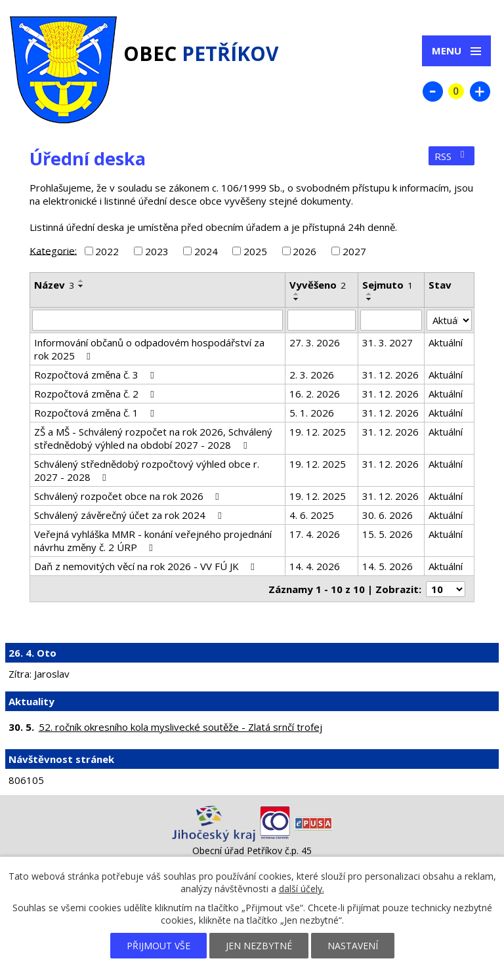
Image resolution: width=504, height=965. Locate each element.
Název (54, 284)
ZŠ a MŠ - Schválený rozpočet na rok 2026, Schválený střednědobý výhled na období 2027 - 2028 (153, 438)
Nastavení (352, 945)
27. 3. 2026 (314, 342)
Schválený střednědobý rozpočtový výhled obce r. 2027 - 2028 (146, 470)
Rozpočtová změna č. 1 (96, 412)
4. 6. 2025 (311, 515)
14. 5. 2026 (387, 566)
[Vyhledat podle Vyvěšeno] (321, 320)
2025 (255, 251)
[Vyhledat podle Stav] (449, 320)
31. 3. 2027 (387, 342)
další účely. (301, 888)
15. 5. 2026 (387, 534)
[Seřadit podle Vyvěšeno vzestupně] (296, 294)
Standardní (456, 91)
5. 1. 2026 (311, 412)
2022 (107, 251)
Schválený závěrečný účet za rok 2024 (129, 515)
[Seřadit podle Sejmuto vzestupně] (369, 294)
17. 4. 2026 (314, 534)
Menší (432, 91)
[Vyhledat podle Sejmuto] (391, 320)
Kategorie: (53, 250)
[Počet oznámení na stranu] (445, 589)
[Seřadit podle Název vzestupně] (81, 280)
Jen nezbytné (259, 945)
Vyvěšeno (317, 284)
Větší (479, 91)
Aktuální (446, 342)
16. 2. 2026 (314, 393)
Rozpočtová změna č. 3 (96, 374)
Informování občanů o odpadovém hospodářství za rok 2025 (149, 349)
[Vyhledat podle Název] (157, 320)
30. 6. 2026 (387, 515)
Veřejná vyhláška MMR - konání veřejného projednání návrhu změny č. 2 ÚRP (153, 540)
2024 (206, 251)
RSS (451, 156)
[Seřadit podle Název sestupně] (81, 286)
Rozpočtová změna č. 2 (96, 393)
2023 (157, 251)
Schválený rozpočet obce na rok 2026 (128, 496)
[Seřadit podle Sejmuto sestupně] (369, 299)
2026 (304, 251)
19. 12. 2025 (317, 431)
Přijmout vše (158, 945)
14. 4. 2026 (314, 566)
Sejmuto (387, 284)
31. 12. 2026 (390, 374)
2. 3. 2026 (311, 374)
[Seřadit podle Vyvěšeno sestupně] (296, 299)
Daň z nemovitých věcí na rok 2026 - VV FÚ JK (146, 566)
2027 (354, 251)
